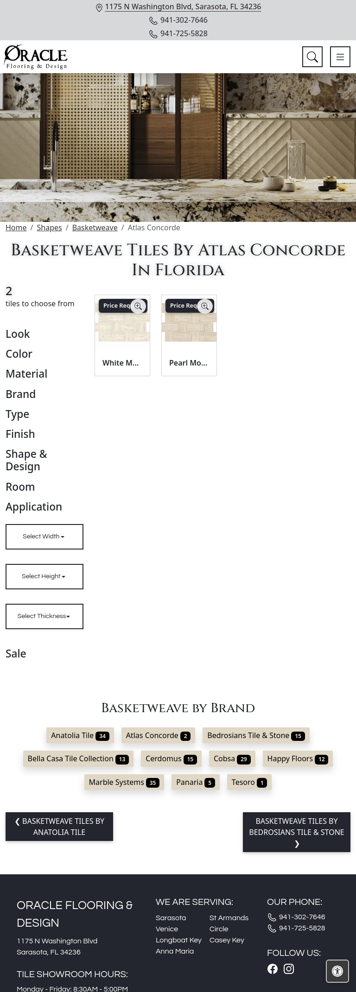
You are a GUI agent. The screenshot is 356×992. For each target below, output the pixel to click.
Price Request (123, 305)
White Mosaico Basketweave (122, 363)
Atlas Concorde (158, 735)
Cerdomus (171, 758)
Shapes (49, 227)
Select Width (42, 536)
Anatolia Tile (80, 735)
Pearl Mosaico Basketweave (189, 363)
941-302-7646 (178, 20)
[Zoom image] (138, 306)
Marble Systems (124, 782)
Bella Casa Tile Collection (78, 758)
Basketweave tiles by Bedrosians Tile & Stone (296, 826)
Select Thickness (42, 616)
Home (16, 227)
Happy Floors (298, 758)
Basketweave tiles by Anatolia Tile (62, 826)
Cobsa (232, 758)
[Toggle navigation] (340, 57)
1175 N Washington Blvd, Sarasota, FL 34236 (183, 6)
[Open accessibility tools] (337, 971)
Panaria (195, 782)
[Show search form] (312, 57)
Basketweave (95, 227)
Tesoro (249, 782)
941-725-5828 (178, 33)
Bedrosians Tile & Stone (256, 735)
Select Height (42, 576)
